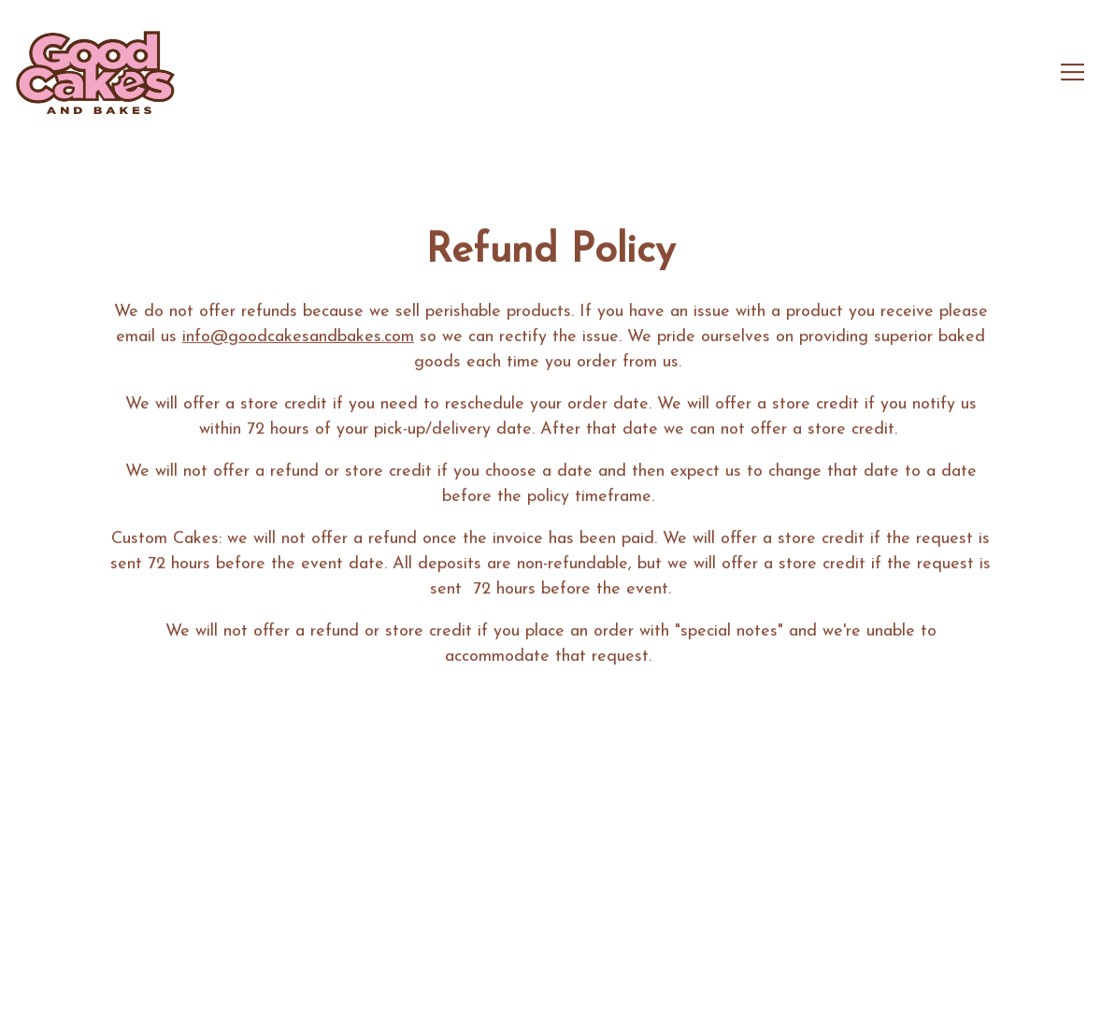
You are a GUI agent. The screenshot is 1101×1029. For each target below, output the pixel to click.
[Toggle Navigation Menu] (1072, 72)
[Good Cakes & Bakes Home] (95, 72)
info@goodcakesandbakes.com (298, 339)
